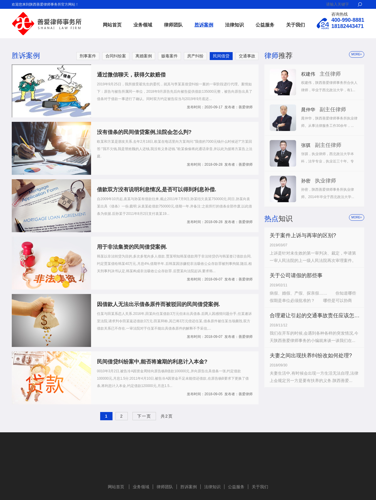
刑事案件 (88, 56)
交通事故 (247, 56)
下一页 (144, 416)
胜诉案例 (203, 24)
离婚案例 (143, 56)
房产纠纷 (195, 56)
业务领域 (142, 24)
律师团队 (173, 24)
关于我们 (295, 24)
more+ (356, 54)
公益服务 (265, 24)
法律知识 (234, 24)
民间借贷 (221, 56)
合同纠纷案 (115, 56)
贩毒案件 (169, 56)
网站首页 (112, 24)
